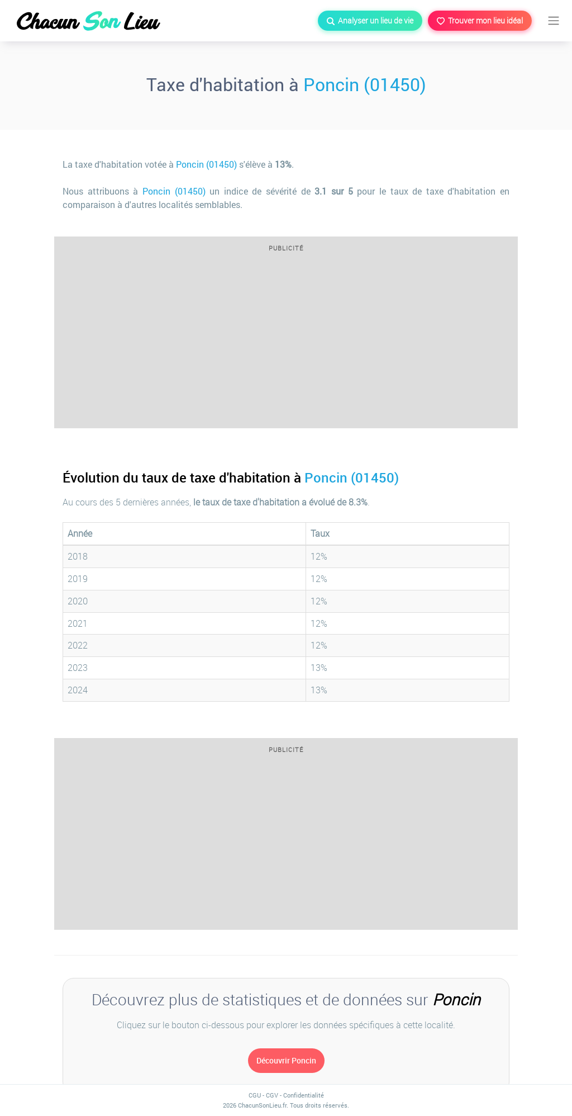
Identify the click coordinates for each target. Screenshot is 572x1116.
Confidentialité (303, 1095)
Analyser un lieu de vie (370, 20)
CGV (272, 1095)
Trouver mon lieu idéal (480, 20)
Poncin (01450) (364, 84)
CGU (255, 1095)
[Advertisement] (286, 344)
